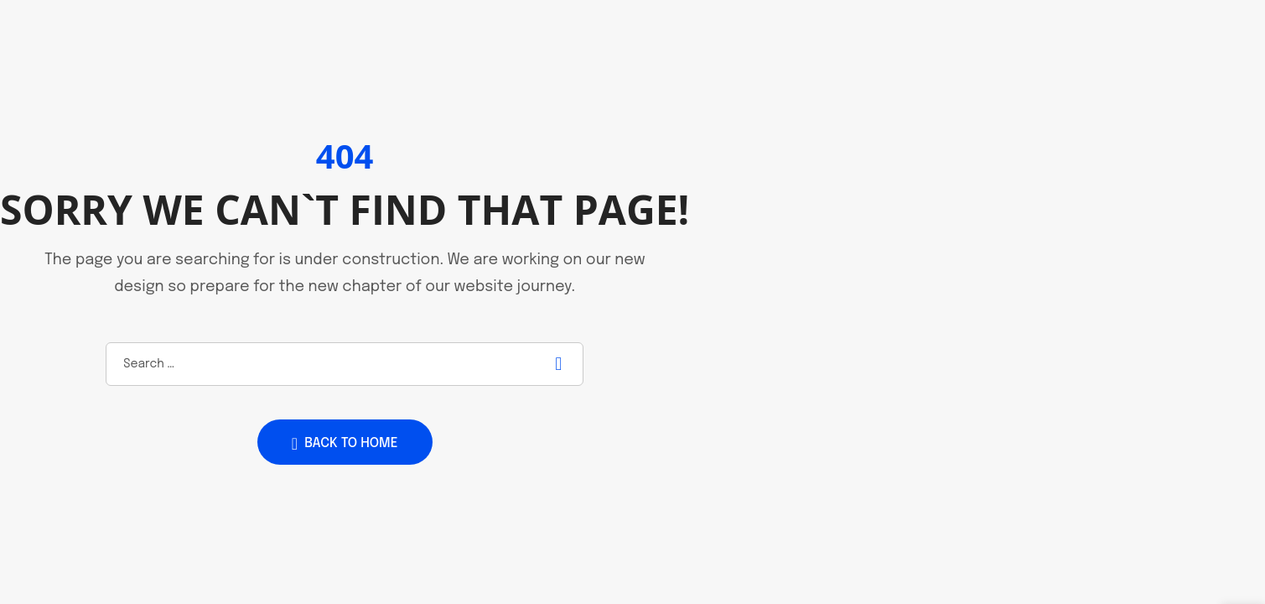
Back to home (345, 443)
